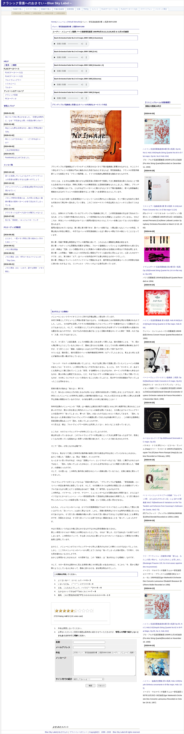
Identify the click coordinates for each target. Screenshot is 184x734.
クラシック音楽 (11, 95)
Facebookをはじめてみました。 (18, 157)
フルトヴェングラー (13, 80)
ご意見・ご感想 (10, 65)
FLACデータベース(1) (14, 72)
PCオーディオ (11, 99)
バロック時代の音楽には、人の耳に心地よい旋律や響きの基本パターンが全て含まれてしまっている (24, 201)
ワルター (8, 87)
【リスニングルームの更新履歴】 (157, 102)
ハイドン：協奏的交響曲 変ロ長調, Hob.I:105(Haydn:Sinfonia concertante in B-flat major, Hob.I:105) (162, 684)
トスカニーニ (10, 84)
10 (91, 611)
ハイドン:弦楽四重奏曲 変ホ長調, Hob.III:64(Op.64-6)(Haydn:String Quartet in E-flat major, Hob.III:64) (162, 324)
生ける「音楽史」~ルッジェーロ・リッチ (21, 220)
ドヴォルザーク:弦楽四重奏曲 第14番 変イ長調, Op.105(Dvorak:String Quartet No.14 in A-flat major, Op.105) (162, 270)
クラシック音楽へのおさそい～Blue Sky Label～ (37, 3)
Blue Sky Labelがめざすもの (56, 732)
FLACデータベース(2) (14, 76)
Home (53, 22)
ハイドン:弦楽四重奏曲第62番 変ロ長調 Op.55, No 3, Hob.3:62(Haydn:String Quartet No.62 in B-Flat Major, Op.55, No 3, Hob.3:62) (162, 627)
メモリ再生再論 (11, 249)
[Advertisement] (24, 36)
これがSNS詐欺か (12, 150)
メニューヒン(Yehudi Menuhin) (68, 22)
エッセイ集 (8, 165)
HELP (6, 61)
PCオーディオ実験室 (12, 227)
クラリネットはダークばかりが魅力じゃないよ (24, 213)
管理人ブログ (9, 106)
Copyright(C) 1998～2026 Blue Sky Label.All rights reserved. (114, 732)
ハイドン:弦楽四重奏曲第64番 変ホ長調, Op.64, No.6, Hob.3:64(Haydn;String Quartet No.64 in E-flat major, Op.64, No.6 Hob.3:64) (162, 152)
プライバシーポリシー (78, 732)
